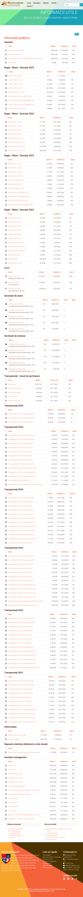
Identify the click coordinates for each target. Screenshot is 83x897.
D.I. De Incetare (13, 806)
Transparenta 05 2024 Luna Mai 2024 (19, 506)
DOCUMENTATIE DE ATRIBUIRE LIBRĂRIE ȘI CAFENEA (25, 58)
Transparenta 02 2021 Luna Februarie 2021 (21, 685)
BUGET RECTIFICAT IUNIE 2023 (18, 192)
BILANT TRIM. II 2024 (15, 122)
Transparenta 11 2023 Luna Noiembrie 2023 (21, 593)
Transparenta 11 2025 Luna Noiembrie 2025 (21, 476)
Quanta (47, 891)
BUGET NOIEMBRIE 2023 (16, 188)
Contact (30, 6)
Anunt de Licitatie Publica (16, 50)
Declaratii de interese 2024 (17, 363)
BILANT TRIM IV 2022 (15, 230)
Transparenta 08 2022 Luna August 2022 (20, 647)
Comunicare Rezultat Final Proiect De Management (24, 790)
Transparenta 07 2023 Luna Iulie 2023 (20, 576)
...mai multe (12, 837)
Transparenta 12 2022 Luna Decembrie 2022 (22, 663)
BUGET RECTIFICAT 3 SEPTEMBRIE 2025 (21, 100)
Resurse (46, 3)
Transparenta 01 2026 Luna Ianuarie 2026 (21, 414)
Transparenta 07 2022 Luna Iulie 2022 (20, 643)
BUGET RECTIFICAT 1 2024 (16, 142)
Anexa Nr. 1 (11, 765)
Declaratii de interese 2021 (17, 344)
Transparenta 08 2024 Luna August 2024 (20, 534)
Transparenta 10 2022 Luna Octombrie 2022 (22, 655)
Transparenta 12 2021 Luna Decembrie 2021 (22, 722)
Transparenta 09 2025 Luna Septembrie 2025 (22, 468)
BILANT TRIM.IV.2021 (15, 234)
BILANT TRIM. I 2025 (15, 76)
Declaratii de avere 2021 (16, 304)
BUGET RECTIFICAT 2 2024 (16, 146)
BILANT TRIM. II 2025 (15, 80)
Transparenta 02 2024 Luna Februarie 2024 (21, 518)
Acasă (29, 3)
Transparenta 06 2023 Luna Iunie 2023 (20, 572)
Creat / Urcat (54, 380)
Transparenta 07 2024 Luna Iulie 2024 (20, 514)
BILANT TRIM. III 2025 (16, 84)
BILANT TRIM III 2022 (15, 226)
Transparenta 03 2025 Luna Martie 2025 (20, 443)
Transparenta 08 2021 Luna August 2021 (20, 705)
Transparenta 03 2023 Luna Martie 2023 (20, 564)
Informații (37, 3)
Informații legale (48, 865)
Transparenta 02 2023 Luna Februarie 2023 (21, 560)
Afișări (74, 46)
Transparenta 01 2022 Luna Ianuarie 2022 (21, 618)
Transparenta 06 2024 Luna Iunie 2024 (20, 543)
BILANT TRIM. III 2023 (15, 172)
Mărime (53, 46)
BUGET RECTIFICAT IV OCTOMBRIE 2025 (21, 104)
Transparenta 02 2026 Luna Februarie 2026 (21, 418)
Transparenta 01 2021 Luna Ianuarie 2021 (21, 681)
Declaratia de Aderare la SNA (17, 735)
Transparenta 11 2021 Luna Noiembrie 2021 (21, 718)
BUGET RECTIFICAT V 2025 (17, 108)
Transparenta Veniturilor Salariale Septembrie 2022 (24, 668)
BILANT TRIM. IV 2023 (15, 176)
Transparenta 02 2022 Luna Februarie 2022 (21, 622)
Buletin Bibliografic (15, 835)
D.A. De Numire (13, 802)
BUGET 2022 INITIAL (14, 238)
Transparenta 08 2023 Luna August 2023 (20, 580)
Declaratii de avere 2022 (16, 310)
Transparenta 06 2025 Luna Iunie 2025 (20, 456)
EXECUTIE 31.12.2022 (15, 263)
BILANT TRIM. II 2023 (15, 168)
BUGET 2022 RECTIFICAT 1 (16, 246)
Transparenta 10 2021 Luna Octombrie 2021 (22, 713)
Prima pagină (47, 855)
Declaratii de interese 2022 (17, 350)
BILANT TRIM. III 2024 (15, 126)
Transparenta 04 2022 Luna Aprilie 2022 (20, 631)
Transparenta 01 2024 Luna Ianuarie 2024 (21, 498)
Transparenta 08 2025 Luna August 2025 (20, 464)
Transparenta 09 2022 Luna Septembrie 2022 (22, 651)
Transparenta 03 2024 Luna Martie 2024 (20, 510)
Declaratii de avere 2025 (16, 329)
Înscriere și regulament (50, 861)
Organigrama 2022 (14, 276)
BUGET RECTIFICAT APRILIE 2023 (18, 196)
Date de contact (52, 839)
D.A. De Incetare (13, 798)
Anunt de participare (14, 392)
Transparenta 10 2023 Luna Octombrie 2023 (22, 589)
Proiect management (16, 829)
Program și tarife (15, 833)
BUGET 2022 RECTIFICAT (16, 242)
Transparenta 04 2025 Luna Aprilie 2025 (20, 447)
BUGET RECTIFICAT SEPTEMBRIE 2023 (20, 205)
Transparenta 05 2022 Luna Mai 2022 (19, 635)
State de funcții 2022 (14, 288)
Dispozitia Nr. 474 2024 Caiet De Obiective (21, 819)
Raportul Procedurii (14, 401)
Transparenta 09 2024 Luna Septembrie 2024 (22, 526)
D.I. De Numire (12, 811)
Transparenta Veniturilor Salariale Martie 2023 (22, 605)
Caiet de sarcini (13, 396)
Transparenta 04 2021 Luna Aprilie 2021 (20, 693)
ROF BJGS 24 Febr (14, 282)
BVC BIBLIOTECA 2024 (15, 782)
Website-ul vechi (48, 867)
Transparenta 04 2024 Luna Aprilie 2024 (20, 502)
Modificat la (64, 46)
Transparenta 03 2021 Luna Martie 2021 (20, 689)
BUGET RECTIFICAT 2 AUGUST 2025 (20, 96)
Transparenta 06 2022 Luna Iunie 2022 (20, 639)
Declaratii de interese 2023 (17, 356)
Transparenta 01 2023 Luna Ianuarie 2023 (21, 556)
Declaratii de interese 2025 (17, 369)
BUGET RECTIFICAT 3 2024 (16, 150)
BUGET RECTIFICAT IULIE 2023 (18, 200)
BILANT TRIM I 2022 (14, 218)
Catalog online (47, 863)
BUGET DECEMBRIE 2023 (16, 180)
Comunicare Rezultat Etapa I (17, 786)
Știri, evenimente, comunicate (56, 837)
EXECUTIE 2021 (13, 259)
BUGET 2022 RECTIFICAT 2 (16, 251)
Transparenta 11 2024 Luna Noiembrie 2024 (21, 522)
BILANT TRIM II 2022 (14, 222)
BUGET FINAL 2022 (14, 255)
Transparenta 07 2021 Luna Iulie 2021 (20, 701)
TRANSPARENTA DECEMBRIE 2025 (19, 480)
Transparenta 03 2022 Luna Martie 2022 (20, 626)
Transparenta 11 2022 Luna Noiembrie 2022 (21, 659)
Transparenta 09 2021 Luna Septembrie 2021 (22, 709)
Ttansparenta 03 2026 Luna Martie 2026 (20, 422)
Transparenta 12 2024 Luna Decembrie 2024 (22, 539)
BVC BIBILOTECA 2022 (15, 774)
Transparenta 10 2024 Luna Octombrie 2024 (22, 530)
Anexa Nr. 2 (11, 769)
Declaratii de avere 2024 (16, 322)
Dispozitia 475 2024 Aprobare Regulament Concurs (24, 815)
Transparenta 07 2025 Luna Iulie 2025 (20, 460)
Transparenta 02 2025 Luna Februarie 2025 (21, 439)
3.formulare (11, 384)
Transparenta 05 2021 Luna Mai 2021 (19, 697)
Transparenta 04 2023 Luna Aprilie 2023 (20, 568)
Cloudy (52, 891)
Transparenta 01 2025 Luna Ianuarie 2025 (21, 435)
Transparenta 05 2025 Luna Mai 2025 (19, 452)
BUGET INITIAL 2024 (14, 138)
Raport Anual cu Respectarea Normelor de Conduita (24, 752)
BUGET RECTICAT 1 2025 (17, 92)
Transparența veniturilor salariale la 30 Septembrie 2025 (25, 484)
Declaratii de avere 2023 (16, 316)
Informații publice (17, 38)
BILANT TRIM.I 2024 (14, 130)
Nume (10, 46)
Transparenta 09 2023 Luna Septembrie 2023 (22, 585)
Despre (54, 3)
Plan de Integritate (14, 739)
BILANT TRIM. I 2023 (14, 164)
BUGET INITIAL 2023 (14, 184)
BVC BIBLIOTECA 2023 (15, 778)
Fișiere (66, 300)
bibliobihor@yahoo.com (72, 865)
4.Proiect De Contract (14, 388)
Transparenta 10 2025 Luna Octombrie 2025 (22, 472)
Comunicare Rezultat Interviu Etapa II (19, 794)
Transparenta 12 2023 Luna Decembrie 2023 (22, 597)
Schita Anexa (12, 62)
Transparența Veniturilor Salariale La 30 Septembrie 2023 (25, 601)
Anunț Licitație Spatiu (14, 54)
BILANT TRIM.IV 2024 (15, 134)
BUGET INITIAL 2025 (15, 88)
